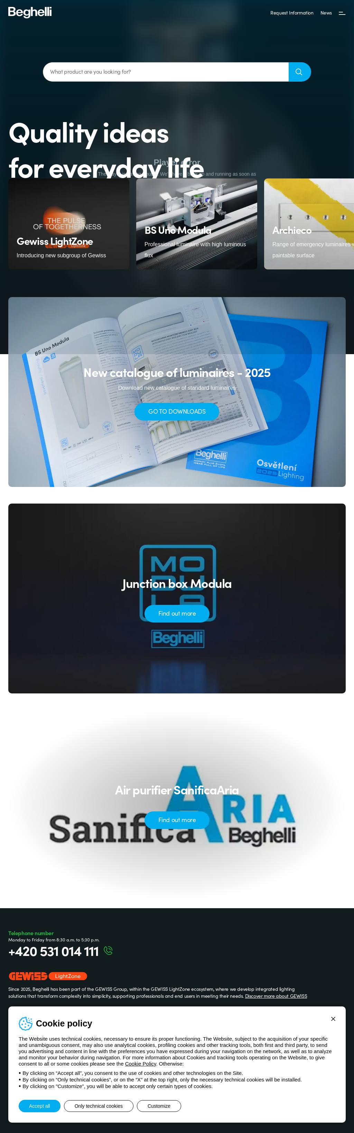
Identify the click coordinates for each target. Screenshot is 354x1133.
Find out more (177, 613)
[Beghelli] (30, 12)
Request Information (291, 12)
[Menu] (342, 13)
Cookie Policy (140, 1064)
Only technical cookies (99, 1106)
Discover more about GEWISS (276, 995)
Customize (159, 1106)
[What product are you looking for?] (166, 72)
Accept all (39, 1106)
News (326, 12)
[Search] (300, 72)
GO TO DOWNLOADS (176, 411)
